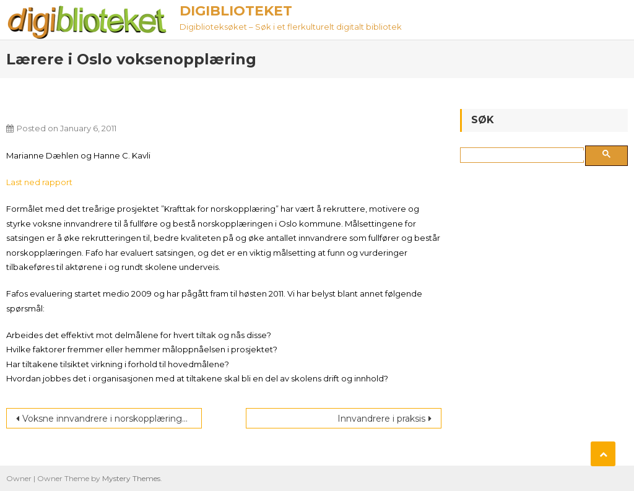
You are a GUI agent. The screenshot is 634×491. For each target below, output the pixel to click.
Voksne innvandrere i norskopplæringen (107, 418)
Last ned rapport (39, 182)
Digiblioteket (236, 10)
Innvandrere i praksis (381, 418)
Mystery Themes (131, 478)
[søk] (524, 155)
